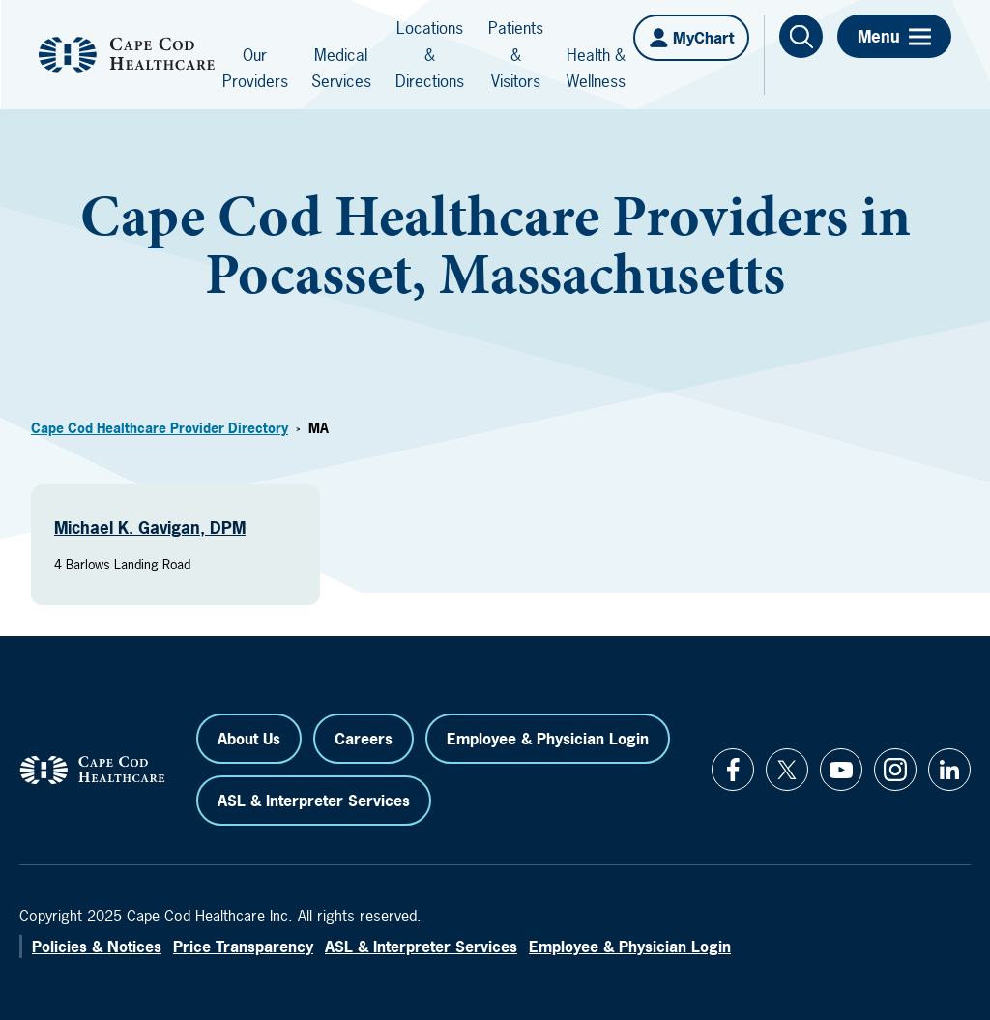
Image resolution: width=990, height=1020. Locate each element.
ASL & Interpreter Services (314, 800)
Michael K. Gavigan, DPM (150, 527)
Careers (364, 738)
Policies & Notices (96, 946)
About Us (249, 738)
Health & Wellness (596, 68)
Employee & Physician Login (548, 738)
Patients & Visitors (515, 54)
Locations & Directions (429, 54)
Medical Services (341, 68)
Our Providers (255, 68)
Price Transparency (243, 946)
